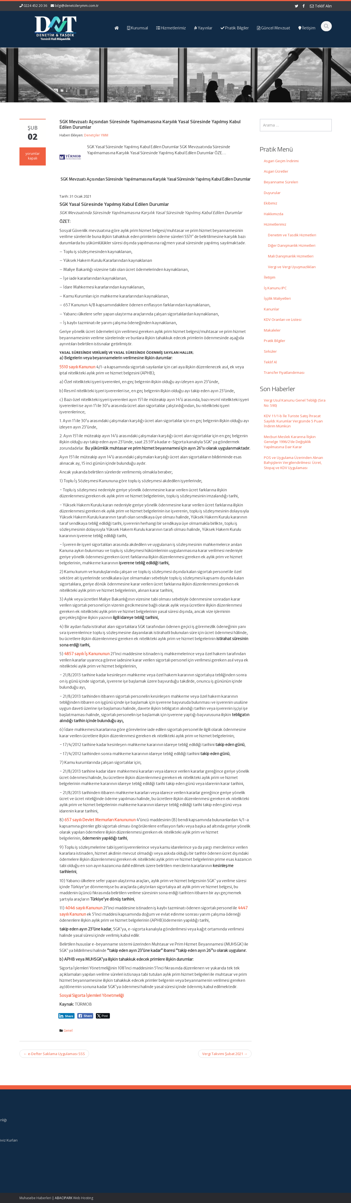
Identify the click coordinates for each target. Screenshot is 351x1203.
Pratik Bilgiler (274, 340)
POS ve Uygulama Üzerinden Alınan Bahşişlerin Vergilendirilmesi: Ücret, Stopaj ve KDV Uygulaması (293, 462)
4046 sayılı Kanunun (83, 907)
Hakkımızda (273, 213)
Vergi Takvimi (276, 1135)
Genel (68, 1030)
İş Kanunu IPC (275, 287)
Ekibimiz (270, 203)
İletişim (269, 277)
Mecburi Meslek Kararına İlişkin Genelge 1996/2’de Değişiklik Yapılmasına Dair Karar (290, 441)
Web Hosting (83, 1198)
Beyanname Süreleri (281, 182)
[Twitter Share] (103, 1016)
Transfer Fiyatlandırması (284, 372)
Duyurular (272, 192)
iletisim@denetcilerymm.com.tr (122, 1150)
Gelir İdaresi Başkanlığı (284, 1119)
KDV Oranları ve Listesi (282, 319)
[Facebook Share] (85, 1016)
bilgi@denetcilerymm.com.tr (77, 5)
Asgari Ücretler (276, 171)
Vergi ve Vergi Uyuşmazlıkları (292, 266)
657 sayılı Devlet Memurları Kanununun (100, 819)
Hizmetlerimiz (275, 224)
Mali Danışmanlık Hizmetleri (290, 256)
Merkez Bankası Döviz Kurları (289, 1140)
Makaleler (272, 330)
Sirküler (270, 351)
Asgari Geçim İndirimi (281, 160)
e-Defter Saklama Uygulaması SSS (54, 1053)
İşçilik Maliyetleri (277, 298)
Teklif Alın (321, 6)
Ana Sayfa (193, 1119)
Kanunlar (271, 309)
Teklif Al (270, 362)
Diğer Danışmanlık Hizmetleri (291, 245)
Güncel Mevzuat (198, 1135)
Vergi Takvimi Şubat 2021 (224, 1053)
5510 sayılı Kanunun (77, 366)
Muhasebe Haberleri (35, 1198)
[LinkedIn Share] (66, 1016)
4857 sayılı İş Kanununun (87, 653)
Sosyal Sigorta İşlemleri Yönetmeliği (91, 995)
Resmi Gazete (277, 1124)
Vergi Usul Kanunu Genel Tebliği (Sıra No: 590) (295, 403)
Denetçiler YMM (96, 135)
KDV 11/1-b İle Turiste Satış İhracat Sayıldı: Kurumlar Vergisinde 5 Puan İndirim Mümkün (293, 420)
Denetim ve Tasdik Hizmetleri (292, 234)
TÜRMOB (272, 1130)
